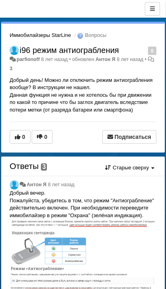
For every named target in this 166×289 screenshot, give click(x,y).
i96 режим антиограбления (69, 50)
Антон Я (105, 59)
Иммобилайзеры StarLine (40, 35)
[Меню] (152, 9)
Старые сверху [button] (129, 168)
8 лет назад (61, 184)
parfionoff (28, 59)
